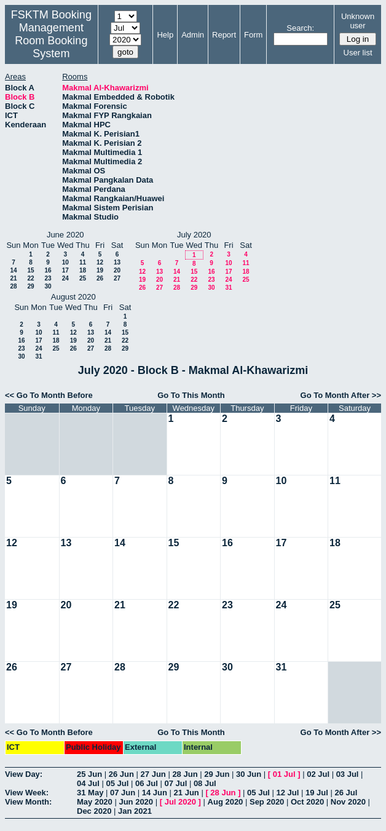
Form (253, 34)
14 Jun (154, 792)
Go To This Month (191, 395)
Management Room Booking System (51, 41)
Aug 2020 (225, 801)
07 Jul (175, 783)
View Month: (28, 801)
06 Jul (146, 783)
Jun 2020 (136, 801)
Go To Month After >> (341, 395)
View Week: (27, 792)
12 (99, 262)
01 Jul (284, 774)
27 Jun (153, 774)
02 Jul (318, 774)
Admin (192, 34)
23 (47, 278)
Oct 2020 (307, 801)
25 (82, 278)
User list (358, 52)
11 (82, 262)
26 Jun (121, 774)
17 (65, 270)
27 (117, 278)
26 (99, 278)
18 (82, 270)
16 (47, 270)
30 (47, 286)
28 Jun (184, 774)
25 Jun (89, 774)
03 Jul (347, 774)
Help (165, 34)
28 (13, 286)
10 (65, 262)
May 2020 (94, 801)
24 (65, 278)
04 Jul (88, 783)
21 (13, 278)
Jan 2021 (135, 811)
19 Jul (316, 792)
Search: (300, 28)
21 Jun (186, 792)
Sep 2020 (267, 801)
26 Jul (345, 792)
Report (224, 34)
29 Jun (216, 774)
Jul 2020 (180, 801)
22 (30, 278)
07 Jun (122, 792)
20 (117, 270)
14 (13, 270)
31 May (90, 792)
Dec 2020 (94, 811)
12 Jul (288, 792)
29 (30, 286)
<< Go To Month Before (49, 395)
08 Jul (205, 783)
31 (228, 287)
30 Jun (248, 774)
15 (30, 270)
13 (117, 262)
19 (99, 270)
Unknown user (357, 21)
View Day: (23, 774)
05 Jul (117, 783)
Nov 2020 (348, 801)
